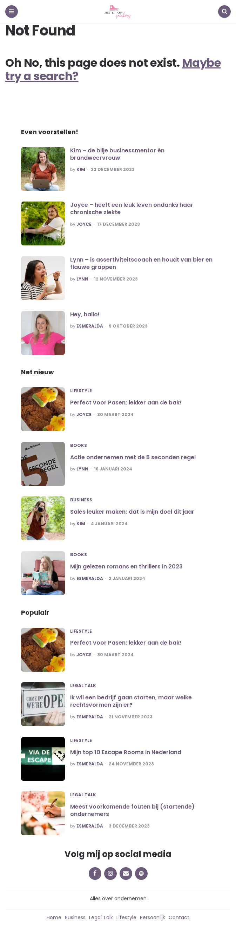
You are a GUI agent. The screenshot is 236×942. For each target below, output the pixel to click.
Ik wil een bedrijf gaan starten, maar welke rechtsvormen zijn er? (131, 701)
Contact (179, 917)
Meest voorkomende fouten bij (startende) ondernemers (132, 810)
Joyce (84, 224)
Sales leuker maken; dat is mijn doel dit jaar (132, 512)
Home (54, 917)
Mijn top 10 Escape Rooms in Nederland (125, 752)
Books (78, 445)
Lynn (82, 279)
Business (81, 500)
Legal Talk (83, 686)
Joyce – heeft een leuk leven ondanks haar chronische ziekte (131, 208)
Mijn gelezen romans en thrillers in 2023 (126, 566)
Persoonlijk (152, 917)
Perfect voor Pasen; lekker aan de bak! (125, 402)
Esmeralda (89, 326)
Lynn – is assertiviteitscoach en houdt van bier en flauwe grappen (141, 263)
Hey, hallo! (85, 314)
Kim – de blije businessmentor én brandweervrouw (117, 154)
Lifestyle (81, 391)
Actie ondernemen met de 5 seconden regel (133, 457)
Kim (80, 169)
